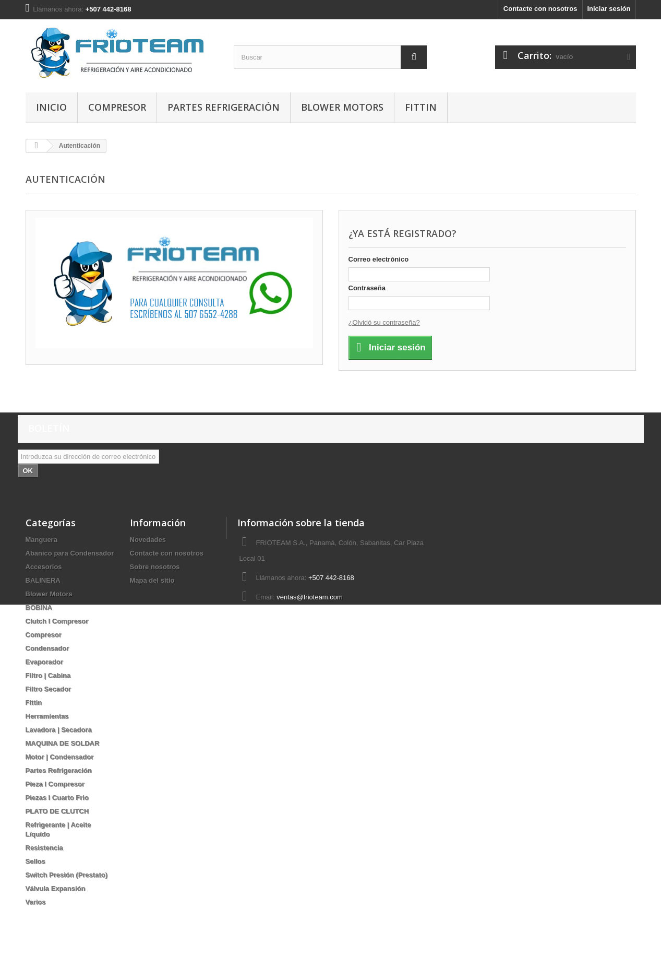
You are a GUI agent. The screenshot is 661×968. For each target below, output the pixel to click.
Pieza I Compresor (55, 784)
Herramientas (47, 716)
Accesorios (44, 567)
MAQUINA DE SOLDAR (63, 743)
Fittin (421, 107)
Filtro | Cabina (48, 675)
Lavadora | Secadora (59, 730)
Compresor (117, 107)
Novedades (148, 540)
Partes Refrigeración (223, 107)
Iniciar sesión (608, 9)
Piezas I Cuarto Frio (57, 797)
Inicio (51, 107)
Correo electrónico (378, 259)
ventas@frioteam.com (310, 597)
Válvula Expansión (56, 888)
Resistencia (44, 848)
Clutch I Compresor (57, 621)
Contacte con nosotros (540, 9)
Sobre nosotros (155, 567)
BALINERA (43, 580)
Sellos (35, 861)
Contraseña (367, 288)
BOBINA (39, 607)
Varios (36, 902)
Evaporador (44, 662)
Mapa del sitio (152, 580)
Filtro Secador (48, 689)
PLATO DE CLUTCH (57, 811)
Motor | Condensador (60, 757)
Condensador (47, 648)
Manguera (41, 540)
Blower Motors (342, 107)
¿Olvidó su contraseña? (384, 322)
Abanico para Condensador (70, 553)
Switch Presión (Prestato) (66, 875)
